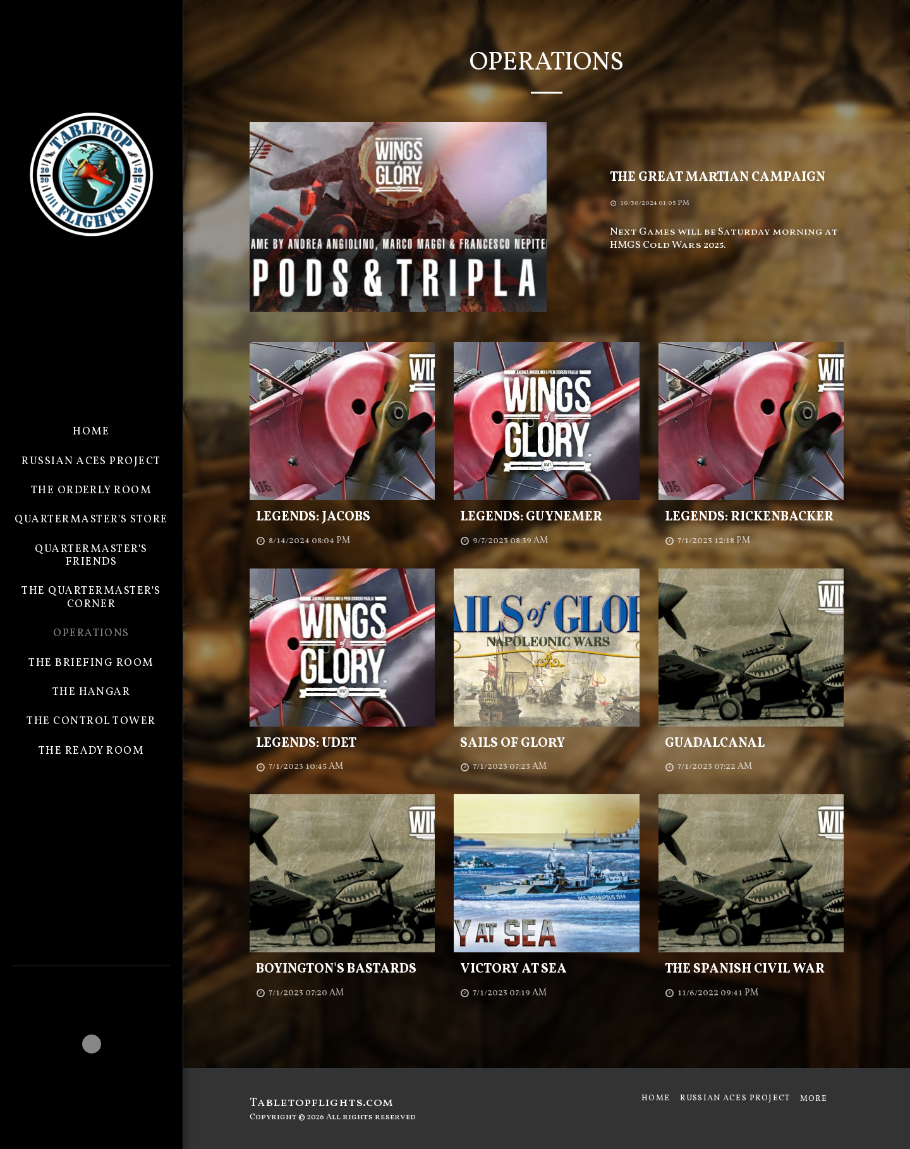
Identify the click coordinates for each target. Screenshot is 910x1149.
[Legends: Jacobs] (342, 517)
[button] (91, 983)
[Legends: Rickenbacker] (751, 517)
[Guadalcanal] (751, 743)
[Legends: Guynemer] (546, 517)
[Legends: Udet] (342, 743)
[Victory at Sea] (546, 969)
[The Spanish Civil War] (751, 969)
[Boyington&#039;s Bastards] (342, 969)
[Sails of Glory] (546, 743)
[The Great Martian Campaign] (727, 177)
